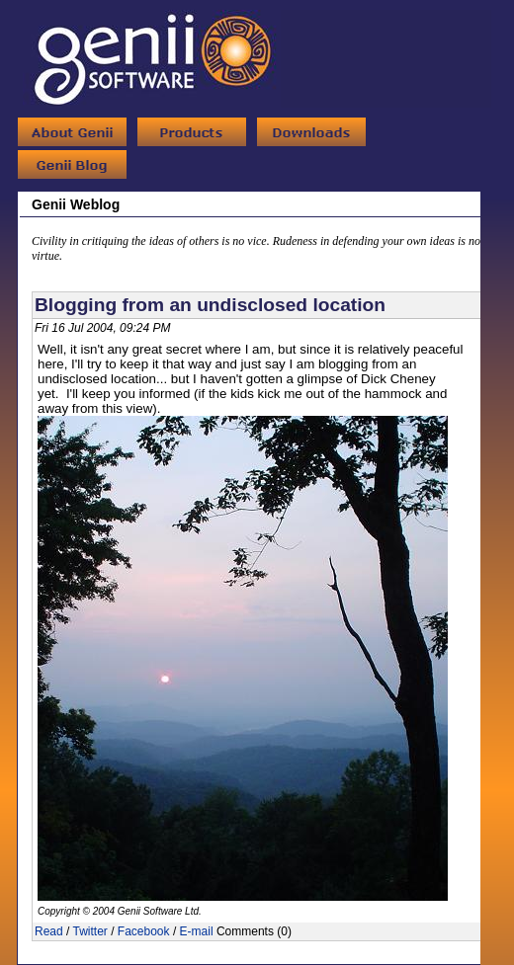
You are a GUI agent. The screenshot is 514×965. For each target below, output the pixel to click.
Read (49, 931)
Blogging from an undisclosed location (210, 304)
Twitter (89, 931)
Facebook (144, 931)
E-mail (197, 931)
